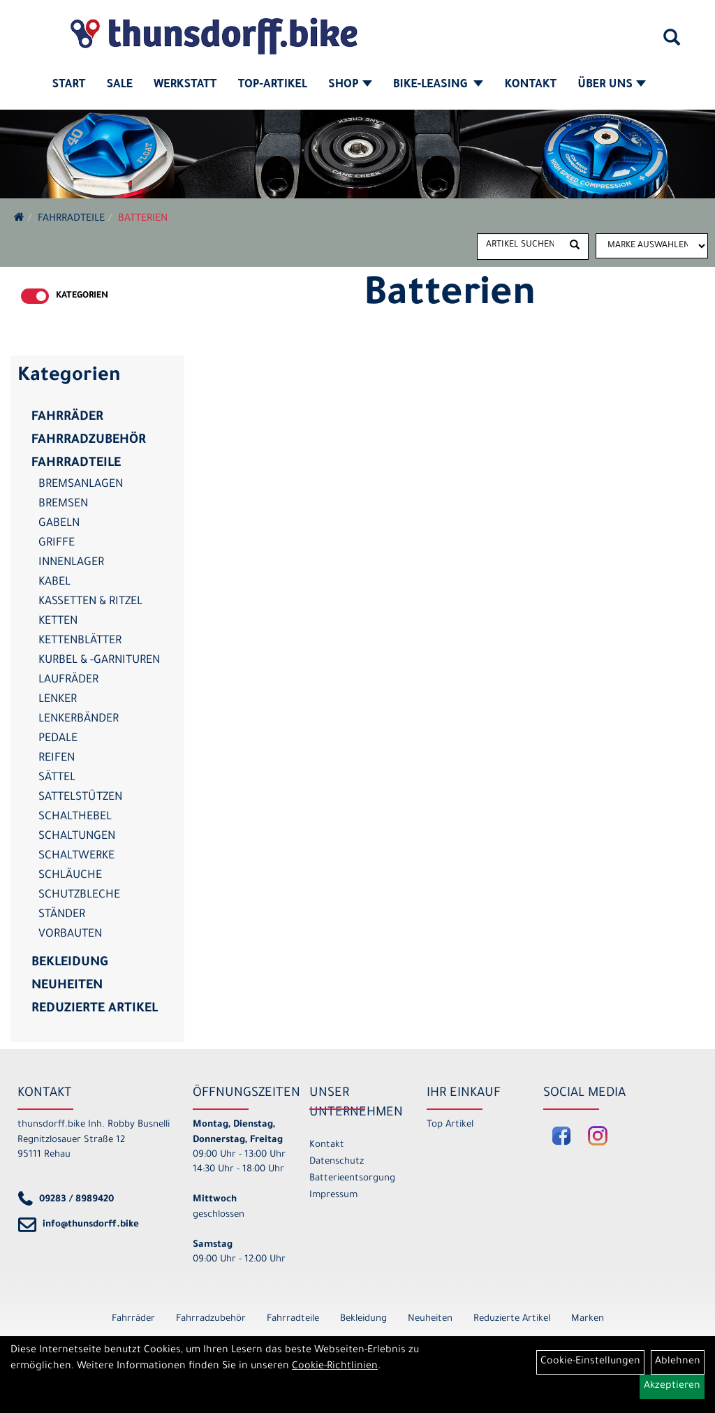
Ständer (61, 915)
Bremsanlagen (80, 484)
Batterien (143, 219)
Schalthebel (75, 817)
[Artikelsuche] (671, 42)
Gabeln (59, 524)
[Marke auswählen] (652, 245)
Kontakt (530, 85)
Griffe (56, 543)
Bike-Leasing (438, 85)
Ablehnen (677, 1362)
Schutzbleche (79, 895)
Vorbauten (70, 934)
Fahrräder (67, 418)
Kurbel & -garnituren (99, 660)
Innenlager (71, 563)
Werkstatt (185, 85)
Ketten (58, 621)
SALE (119, 85)
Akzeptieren (672, 1386)
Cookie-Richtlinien (335, 1366)
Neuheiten (67, 986)
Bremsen (63, 504)
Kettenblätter (79, 641)
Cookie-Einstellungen (590, 1362)
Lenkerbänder (78, 719)
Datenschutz (336, 1162)
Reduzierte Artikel (94, 1009)
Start (69, 85)
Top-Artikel (272, 85)
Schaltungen (76, 836)
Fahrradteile (71, 219)
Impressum (333, 1195)
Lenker (57, 700)
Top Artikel (450, 1125)
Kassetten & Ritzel (90, 602)
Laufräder (68, 680)
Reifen (56, 758)
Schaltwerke (76, 856)
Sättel (56, 778)
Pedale (58, 739)
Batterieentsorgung (352, 1178)
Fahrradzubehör (88, 441)
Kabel (54, 582)
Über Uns (611, 85)
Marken (587, 1319)
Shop (350, 85)
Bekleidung (69, 963)
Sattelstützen (80, 797)
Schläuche (70, 876)
